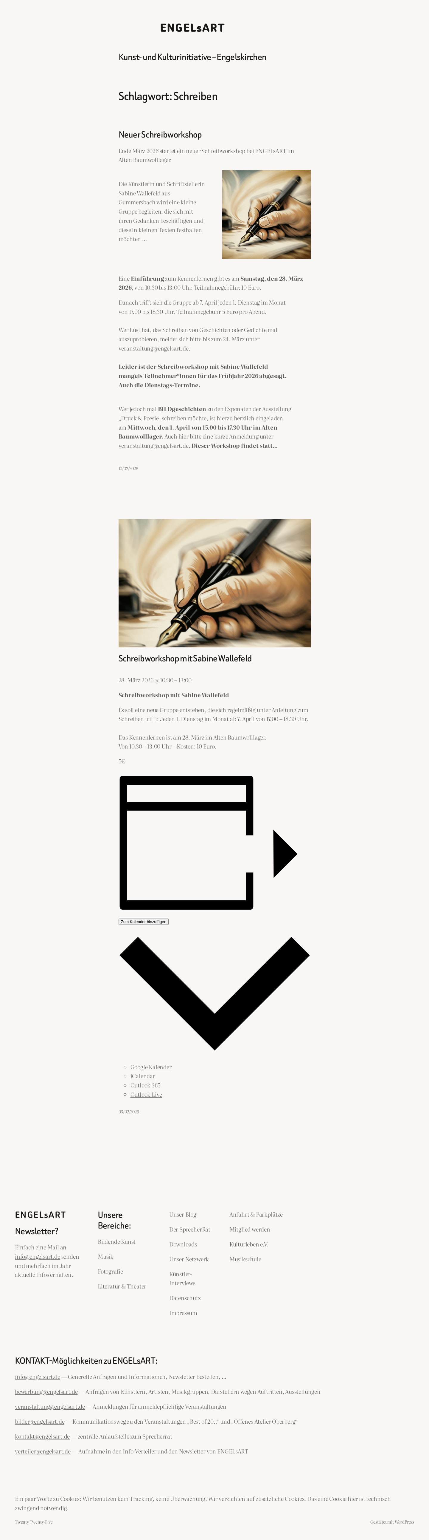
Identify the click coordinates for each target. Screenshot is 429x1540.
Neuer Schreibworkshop (160, 134)
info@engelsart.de (37, 1256)
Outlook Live (146, 1094)
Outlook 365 (145, 1085)
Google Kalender (151, 1066)
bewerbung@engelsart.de (46, 1391)
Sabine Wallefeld (140, 193)
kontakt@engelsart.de (42, 1436)
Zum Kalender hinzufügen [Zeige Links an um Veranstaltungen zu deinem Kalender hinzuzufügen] (144, 921)
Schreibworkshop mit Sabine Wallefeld (185, 658)
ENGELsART (192, 28)
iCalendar (142, 1075)
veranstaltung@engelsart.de (50, 1406)
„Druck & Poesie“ (140, 417)
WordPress (404, 1522)
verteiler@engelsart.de (43, 1451)
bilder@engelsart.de (39, 1421)
